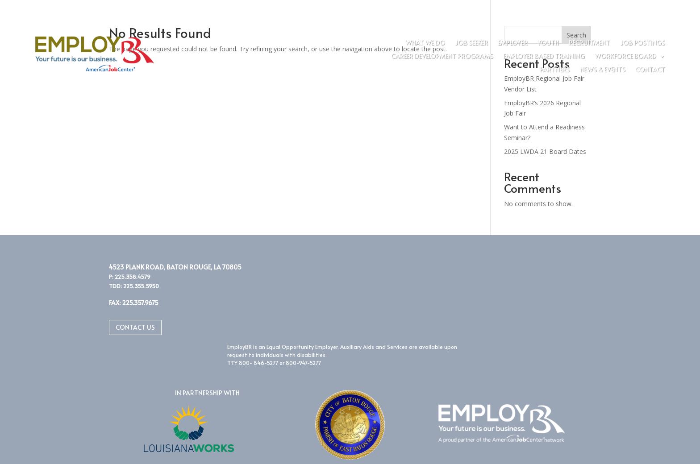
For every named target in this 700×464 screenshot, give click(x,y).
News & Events (602, 70)
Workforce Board (625, 56)
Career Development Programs (442, 56)
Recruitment (589, 43)
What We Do (425, 43)
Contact (650, 70)
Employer (513, 43)
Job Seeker (471, 43)
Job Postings (642, 43)
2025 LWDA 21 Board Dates (545, 151)
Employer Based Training (544, 56)
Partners (555, 70)
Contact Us (135, 327)
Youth (548, 43)
